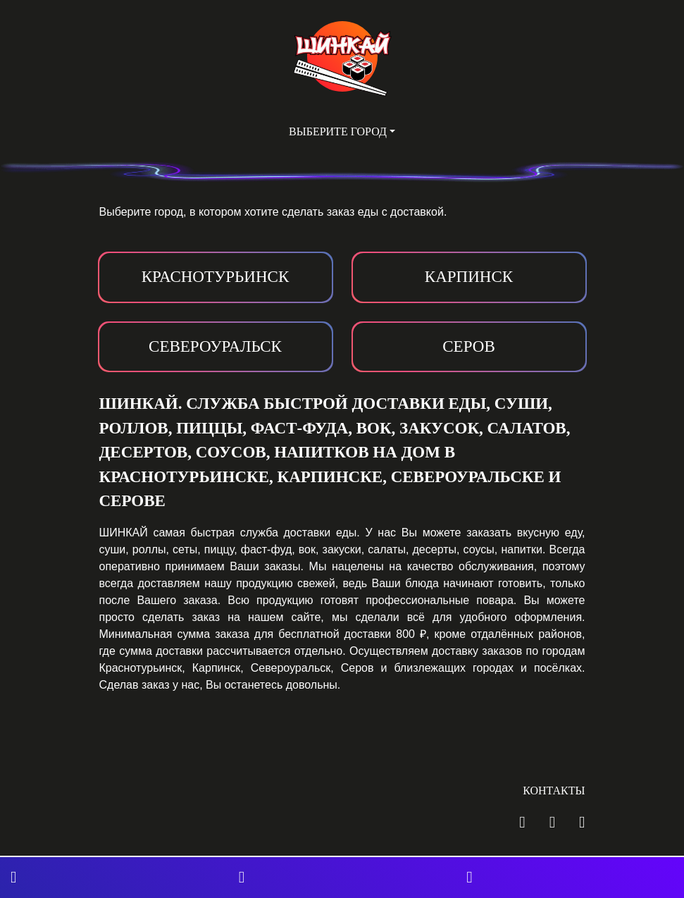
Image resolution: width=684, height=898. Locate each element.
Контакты (554, 790)
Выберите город (338, 131)
